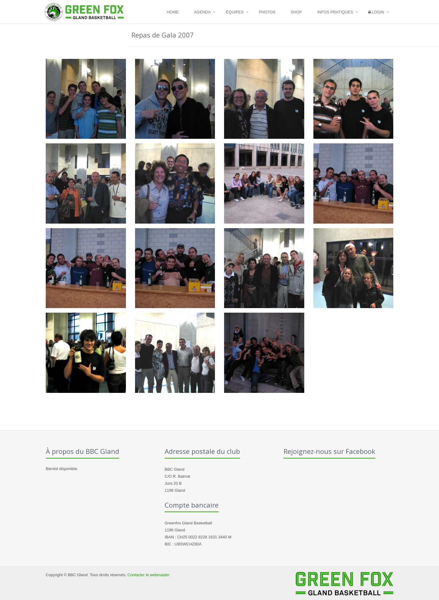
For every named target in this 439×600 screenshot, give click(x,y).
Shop (296, 12)
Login (376, 12)
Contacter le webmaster (148, 575)
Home (173, 12)
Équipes (235, 12)
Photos (267, 12)
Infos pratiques (335, 12)
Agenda (202, 12)
